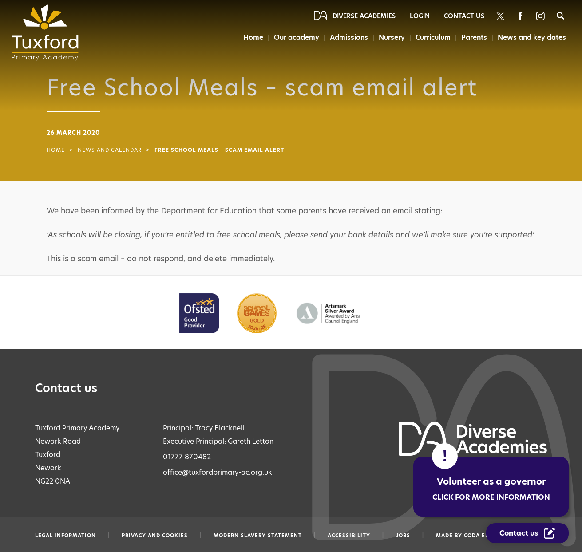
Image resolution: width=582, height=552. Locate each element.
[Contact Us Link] (527, 533)
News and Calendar (110, 150)
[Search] (560, 16)
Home (253, 37)
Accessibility (349, 535)
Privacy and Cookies (155, 535)
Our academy (296, 37)
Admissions (349, 37)
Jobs (403, 535)
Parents (474, 37)
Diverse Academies (364, 16)
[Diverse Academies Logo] (48, 32)
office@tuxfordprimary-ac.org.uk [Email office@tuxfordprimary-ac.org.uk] (217, 472)
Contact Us (464, 16)
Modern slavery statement (258, 535)
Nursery (392, 37)
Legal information (65, 535)
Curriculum (433, 37)
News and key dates (532, 37)
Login (420, 16)
